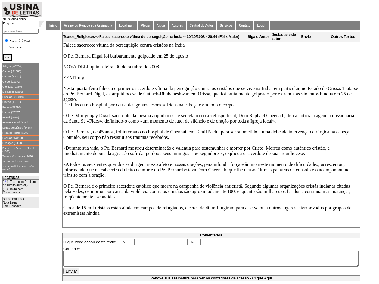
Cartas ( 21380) (11, 71)
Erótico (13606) (11, 102)
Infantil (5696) (10, 117)
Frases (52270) (11, 107)
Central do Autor (201, 25)
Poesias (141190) (13, 137)
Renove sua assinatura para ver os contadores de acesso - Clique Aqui (212, 281)
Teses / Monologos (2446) (18, 156)
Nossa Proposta (13, 199)
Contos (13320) (11, 76)
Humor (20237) (11, 112)
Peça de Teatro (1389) (15, 132)
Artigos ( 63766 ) (12, 66)
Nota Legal (10, 202)
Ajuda (161, 25)
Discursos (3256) (12, 91)
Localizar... (126, 25)
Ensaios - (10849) (13, 96)
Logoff (261, 25)
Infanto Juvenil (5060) (15, 122)
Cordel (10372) (11, 81)
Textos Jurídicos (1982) (16, 161)
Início (53, 25)
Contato (244, 25)
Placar (145, 25)
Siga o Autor (259, 37)
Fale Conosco (12, 206)
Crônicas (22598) (12, 86)
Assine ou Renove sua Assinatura (88, 25)
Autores (177, 25)
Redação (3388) (12, 143)
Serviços (226, 25)
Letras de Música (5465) (17, 127)
